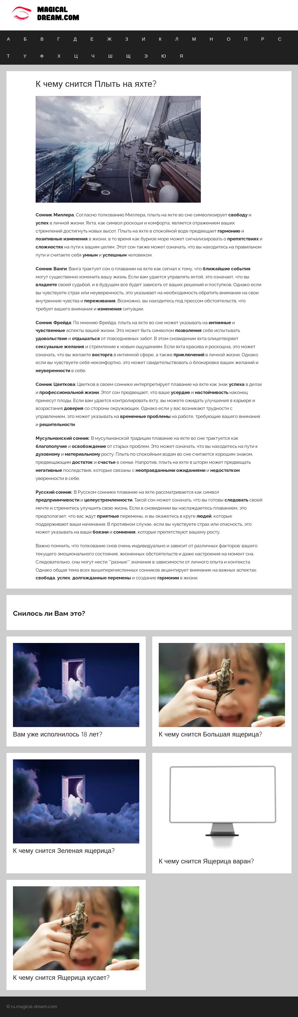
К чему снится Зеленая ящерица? (64, 850)
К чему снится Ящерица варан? (206, 861)
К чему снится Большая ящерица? (210, 734)
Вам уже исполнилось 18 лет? (57, 734)
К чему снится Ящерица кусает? (61, 977)
